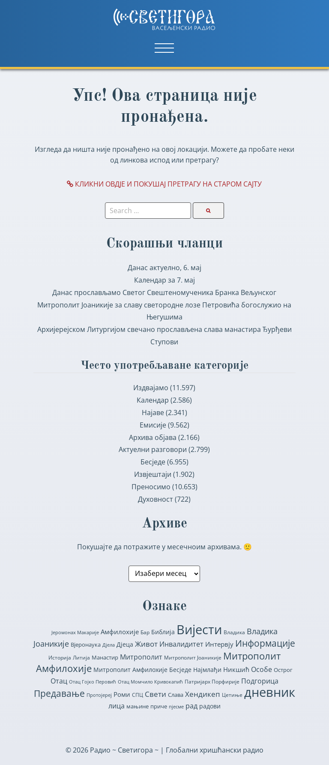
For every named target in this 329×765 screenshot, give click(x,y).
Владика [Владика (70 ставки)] (234, 632)
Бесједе (153, 462)
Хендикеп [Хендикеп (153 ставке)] (202, 694)
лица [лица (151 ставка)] (116, 706)
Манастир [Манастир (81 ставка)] (105, 657)
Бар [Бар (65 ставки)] (145, 632)
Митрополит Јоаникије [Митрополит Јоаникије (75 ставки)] (192, 657)
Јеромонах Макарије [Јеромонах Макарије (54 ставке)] (75, 632)
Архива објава (152, 437)
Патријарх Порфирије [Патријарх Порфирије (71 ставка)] (212, 681)
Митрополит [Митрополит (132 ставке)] (141, 657)
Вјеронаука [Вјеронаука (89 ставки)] (86, 644)
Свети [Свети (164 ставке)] (155, 694)
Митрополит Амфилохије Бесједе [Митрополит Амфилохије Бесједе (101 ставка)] (142, 670)
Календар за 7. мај (164, 280)
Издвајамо (150, 387)
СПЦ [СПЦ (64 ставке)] (137, 695)
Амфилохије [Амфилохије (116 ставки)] (120, 631)
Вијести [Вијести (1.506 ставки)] (199, 629)
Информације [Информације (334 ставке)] (265, 643)
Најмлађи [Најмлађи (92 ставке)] (207, 670)
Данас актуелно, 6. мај (164, 267)
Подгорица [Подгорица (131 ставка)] (259, 681)
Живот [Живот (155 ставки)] (146, 644)
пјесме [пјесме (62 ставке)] (176, 706)
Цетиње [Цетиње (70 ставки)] (232, 695)
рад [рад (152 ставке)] (191, 706)
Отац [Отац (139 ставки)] (59, 681)
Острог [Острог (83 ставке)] (283, 670)
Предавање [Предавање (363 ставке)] (59, 693)
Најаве (153, 412)
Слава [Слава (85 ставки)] (175, 695)
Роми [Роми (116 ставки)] (122, 694)
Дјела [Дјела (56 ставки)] (108, 645)
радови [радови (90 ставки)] (210, 706)
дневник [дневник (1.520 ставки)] (269, 692)
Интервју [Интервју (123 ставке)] (219, 644)
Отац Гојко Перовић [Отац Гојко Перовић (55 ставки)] (92, 681)
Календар (153, 400)
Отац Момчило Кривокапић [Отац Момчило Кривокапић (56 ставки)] (150, 681)
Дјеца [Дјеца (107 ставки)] (125, 644)
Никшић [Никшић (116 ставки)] (236, 669)
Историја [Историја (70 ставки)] (59, 657)
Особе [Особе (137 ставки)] (261, 669)
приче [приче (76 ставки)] (158, 706)
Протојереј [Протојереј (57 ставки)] (99, 695)
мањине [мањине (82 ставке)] (137, 706)
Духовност (155, 499)
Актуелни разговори (153, 449)
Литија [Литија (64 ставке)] (81, 657)
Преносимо (151, 486)
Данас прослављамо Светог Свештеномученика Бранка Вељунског (164, 292)
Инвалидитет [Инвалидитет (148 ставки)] (181, 644)
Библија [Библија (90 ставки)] (163, 632)
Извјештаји (152, 474)
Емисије (153, 425)
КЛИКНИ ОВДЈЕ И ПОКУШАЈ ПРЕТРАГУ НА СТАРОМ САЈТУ (164, 184)
